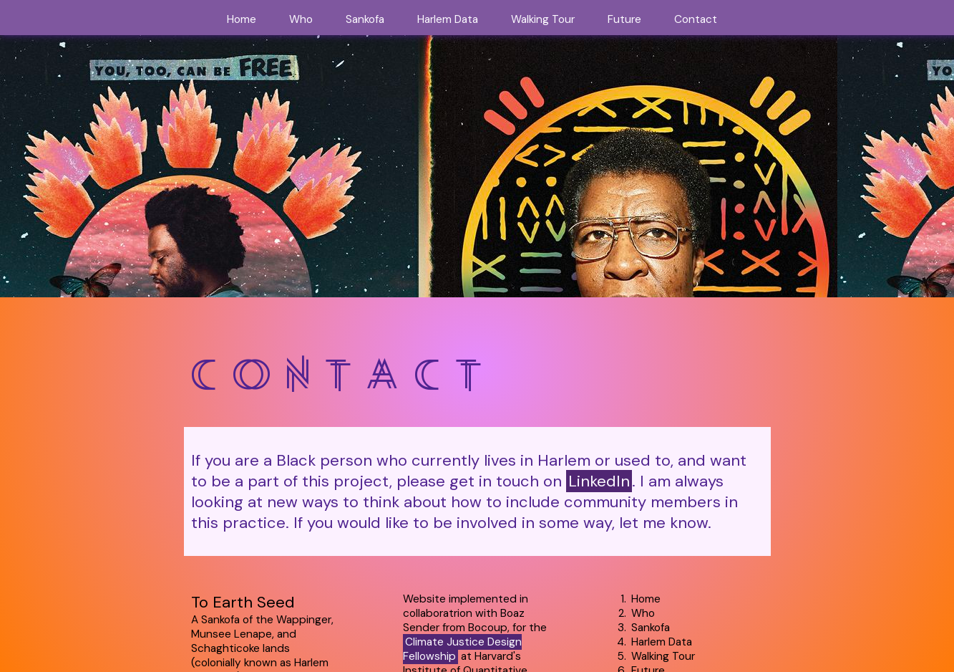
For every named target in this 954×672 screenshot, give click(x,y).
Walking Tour (543, 19)
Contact (695, 19)
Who (301, 19)
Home (241, 19)
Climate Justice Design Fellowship (462, 649)
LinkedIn (599, 481)
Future (624, 19)
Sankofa (365, 19)
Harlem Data (447, 19)
